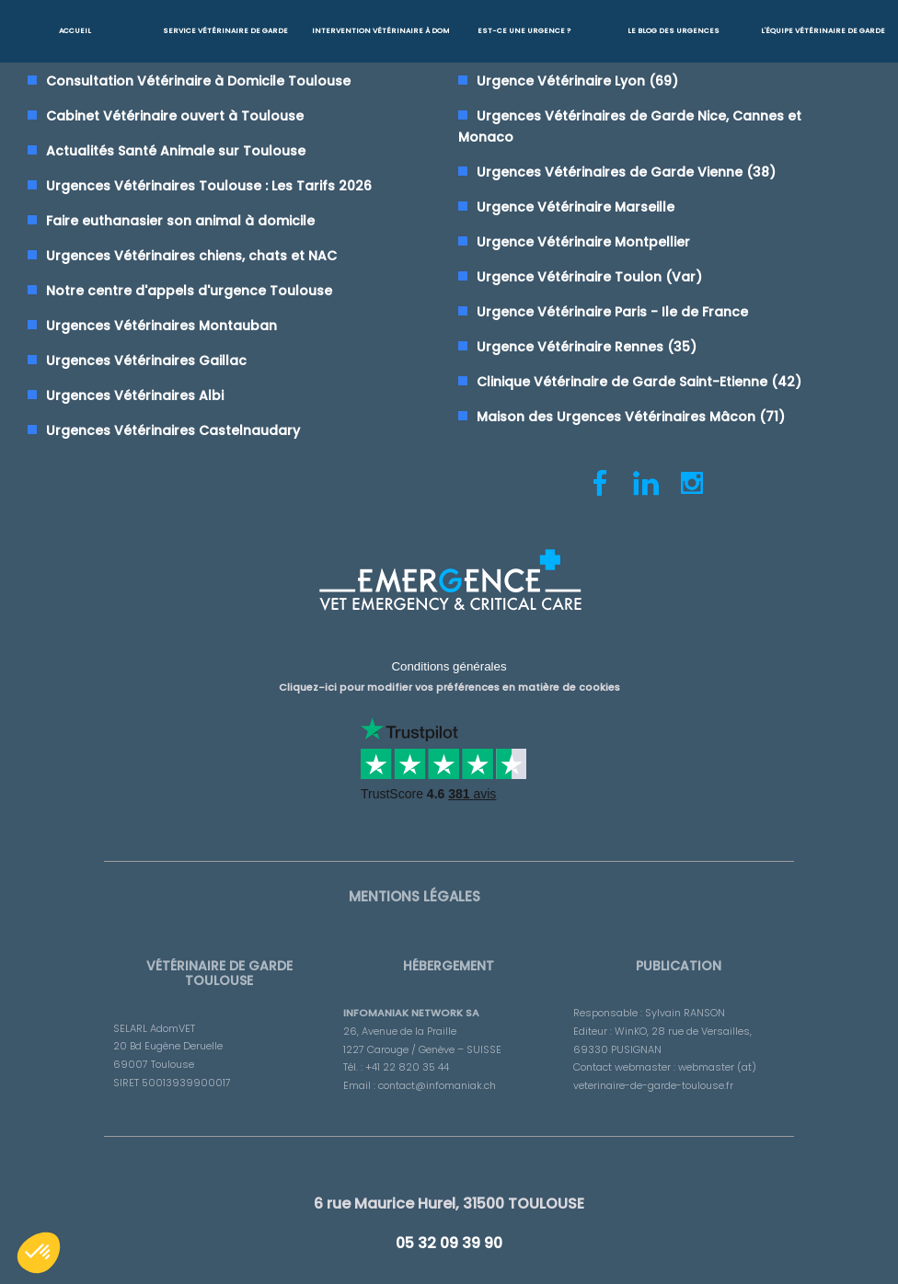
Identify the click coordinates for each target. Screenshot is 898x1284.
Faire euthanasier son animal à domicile (180, 221)
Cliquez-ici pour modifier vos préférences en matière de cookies (449, 679)
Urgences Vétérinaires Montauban (161, 325)
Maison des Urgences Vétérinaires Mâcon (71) (631, 416)
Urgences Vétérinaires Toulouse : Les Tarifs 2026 (209, 186)
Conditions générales (448, 663)
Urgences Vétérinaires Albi (135, 395)
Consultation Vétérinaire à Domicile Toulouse (198, 81)
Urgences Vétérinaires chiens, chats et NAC (191, 255)
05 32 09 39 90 (449, 1221)
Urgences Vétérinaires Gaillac (146, 360)
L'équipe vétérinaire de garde (823, 31)
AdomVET (444, 1269)
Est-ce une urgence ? (524, 31)
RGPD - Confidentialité (694, 1269)
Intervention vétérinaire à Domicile (380, 31)
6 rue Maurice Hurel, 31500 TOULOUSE (449, 1189)
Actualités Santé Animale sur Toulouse (175, 151)
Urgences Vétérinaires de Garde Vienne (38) (626, 172)
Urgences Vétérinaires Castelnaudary (173, 430)
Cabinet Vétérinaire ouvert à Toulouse (175, 116)
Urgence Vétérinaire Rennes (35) (587, 347)
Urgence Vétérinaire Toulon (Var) (589, 277)
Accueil (75, 31)
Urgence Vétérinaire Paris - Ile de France (612, 312)
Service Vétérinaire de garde (225, 31)
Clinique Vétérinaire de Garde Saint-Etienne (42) (639, 382)
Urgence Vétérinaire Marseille (575, 207)
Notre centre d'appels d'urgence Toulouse (189, 290)
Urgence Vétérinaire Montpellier (583, 242)
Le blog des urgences (673, 31)
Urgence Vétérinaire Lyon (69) (577, 81)
